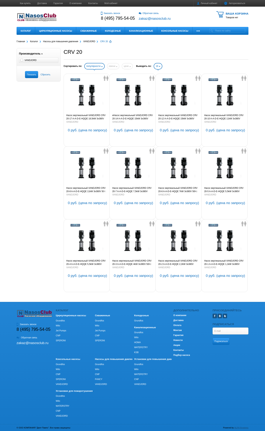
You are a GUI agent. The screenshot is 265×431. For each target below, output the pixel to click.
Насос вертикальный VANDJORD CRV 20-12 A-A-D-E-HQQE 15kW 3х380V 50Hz (177, 117)
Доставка (42, 3)
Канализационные (141, 31)
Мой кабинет (110, 3)
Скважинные (88, 31)
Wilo (58, 325)
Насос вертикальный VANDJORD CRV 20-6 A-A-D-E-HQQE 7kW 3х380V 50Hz (177, 190)
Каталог (26, 31)
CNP (58, 335)
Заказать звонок (110, 13)
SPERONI (61, 340)
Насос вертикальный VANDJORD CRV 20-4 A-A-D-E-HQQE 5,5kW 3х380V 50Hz (85, 263)
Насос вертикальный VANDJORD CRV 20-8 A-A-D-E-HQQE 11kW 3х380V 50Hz (86, 190)
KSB (136, 352)
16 (158, 66)
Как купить (25, 3)
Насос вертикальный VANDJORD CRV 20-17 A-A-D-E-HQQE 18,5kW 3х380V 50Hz (85, 117)
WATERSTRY (141, 347)
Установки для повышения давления (156, 359)
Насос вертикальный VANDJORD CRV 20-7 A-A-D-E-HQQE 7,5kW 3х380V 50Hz (131, 190)
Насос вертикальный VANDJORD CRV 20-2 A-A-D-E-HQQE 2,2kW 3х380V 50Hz (177, 263)
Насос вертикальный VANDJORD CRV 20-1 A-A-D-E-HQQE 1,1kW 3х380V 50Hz (223, 263)
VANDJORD (72, 122)
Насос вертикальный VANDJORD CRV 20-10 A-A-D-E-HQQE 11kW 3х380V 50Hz (223, 117)
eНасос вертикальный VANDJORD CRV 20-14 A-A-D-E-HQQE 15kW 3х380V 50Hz (132, 117)
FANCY (98, 379)
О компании (75, 3)
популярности (94, 66)
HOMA (137, 342)
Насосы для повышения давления (115, 359)
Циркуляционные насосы (55, 31)
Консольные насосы (174, 31)
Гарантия (58, 3)
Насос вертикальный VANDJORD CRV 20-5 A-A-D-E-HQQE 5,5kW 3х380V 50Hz (223, 190)
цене (127, 66)
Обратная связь (149, 13)
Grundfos (60, 320)
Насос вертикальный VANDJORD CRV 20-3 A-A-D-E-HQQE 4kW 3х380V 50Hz (131, 262)
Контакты (93, 3)
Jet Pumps (61, 330)
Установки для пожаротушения (74, 391)
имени (113, 66)
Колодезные (113, 31)
